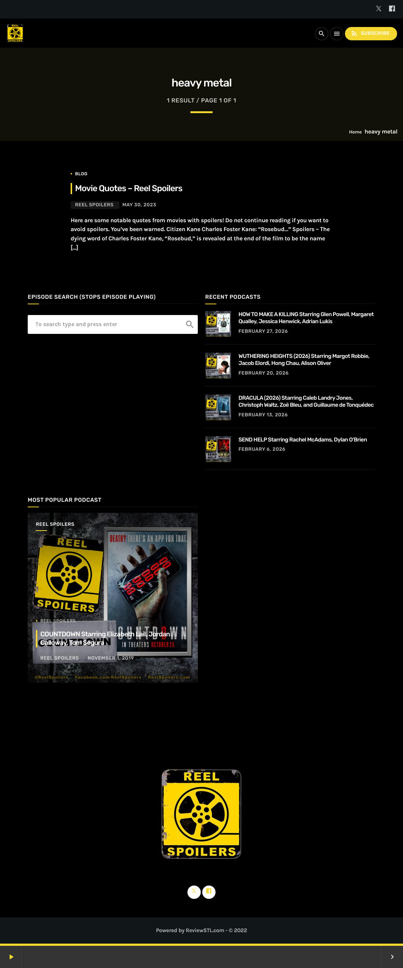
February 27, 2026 (263, 331)
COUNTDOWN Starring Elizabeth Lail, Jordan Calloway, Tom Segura (105, 638)
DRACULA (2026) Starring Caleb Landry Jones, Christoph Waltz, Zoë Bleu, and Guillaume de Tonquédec (306, 402)
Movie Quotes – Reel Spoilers (128, 188)
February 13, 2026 (263, 415)
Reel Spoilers (94, 205)
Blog (81, 173)
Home (355, 132)
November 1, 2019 (111, 658)
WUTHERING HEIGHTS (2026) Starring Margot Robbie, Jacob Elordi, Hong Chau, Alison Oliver (303, 360)
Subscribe (370, 33)
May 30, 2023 (139, 205)
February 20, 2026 (263, 373)
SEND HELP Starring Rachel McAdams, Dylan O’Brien (302, 439)
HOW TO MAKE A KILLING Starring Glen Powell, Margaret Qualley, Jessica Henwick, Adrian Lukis (306, 318)
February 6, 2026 (261, 449)
